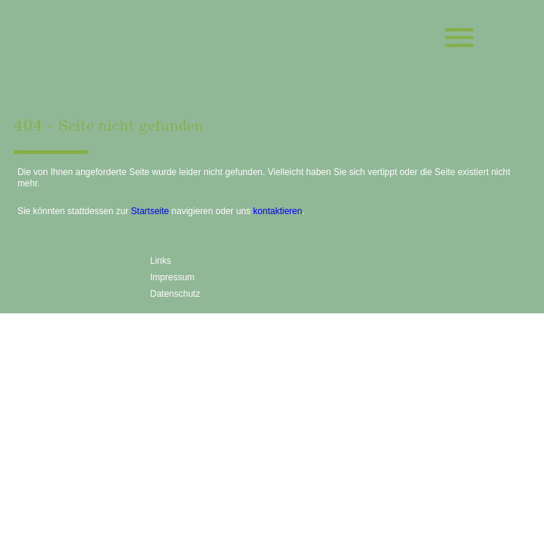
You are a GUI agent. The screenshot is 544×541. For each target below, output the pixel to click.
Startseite (150, 211)
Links (160, 260)
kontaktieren (277, 211)
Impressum (172, 277)
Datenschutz (175, 294)
